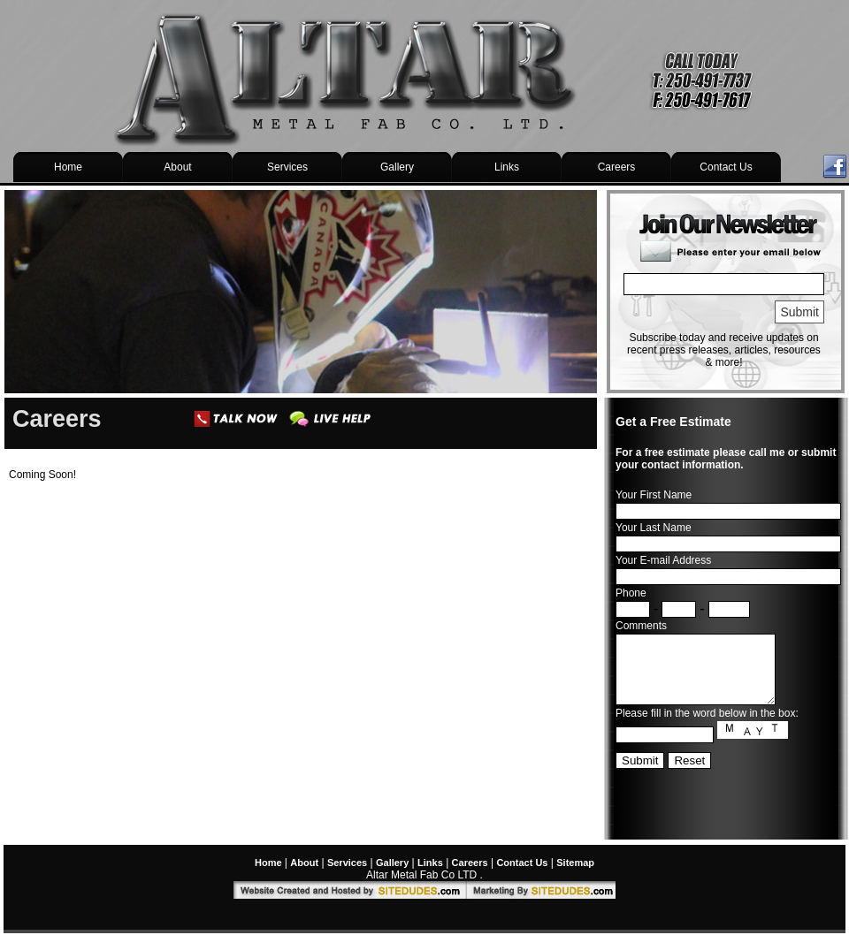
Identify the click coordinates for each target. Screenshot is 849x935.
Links (506, 167)
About (177, 167)
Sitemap (575, 862)
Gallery (397, 167)
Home (68, 167)
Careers (617, 167)
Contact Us (726, 167)
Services (287, 167)
